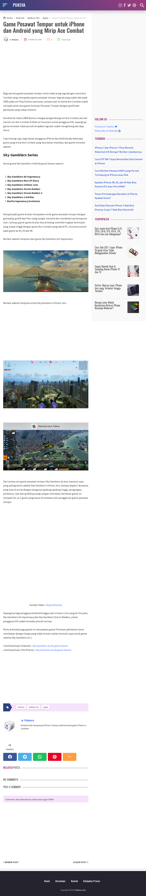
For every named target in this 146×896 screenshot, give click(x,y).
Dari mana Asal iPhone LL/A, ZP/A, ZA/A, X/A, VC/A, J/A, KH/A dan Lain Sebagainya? (108, 231)
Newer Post (11, 862)
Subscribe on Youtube (108, 130)
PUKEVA (19, 5)
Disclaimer (60, 881)
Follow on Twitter (106, 126)
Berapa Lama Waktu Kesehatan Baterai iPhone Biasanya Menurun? (107, 305)
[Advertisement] (45, 67)
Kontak (74, 881)
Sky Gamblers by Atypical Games (50, 645)
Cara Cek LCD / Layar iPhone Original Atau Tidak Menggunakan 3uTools (108, 250)
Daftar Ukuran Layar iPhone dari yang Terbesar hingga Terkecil (108, 288)
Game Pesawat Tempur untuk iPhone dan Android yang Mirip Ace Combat (43, 27)
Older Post (80, 862)
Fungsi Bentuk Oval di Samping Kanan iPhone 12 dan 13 (107, 269)
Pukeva (29, 720)
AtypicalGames (54, 605)
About (47, 881)
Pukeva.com (80, 890)
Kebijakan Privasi (91, 881)
